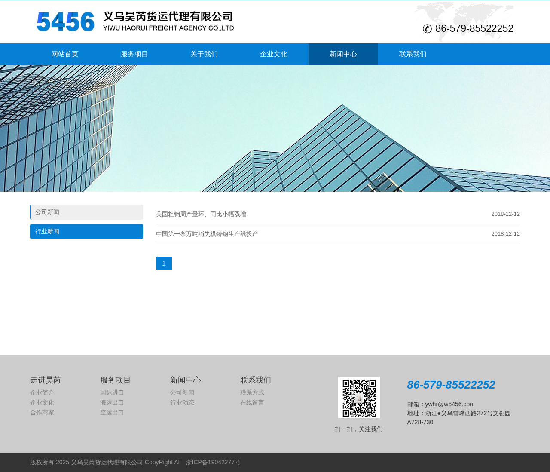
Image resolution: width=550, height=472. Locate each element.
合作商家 (42, 412)
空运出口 (112, 412)
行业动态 (182, 402)
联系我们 (413, 54)
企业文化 (273, 54)
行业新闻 (47, 231)
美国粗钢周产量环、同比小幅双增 (201, 214)
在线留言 (252, 402)
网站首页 (65, 54)
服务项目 (134, 54)
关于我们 (204, 54)
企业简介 (42, 392)
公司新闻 (47, 211)
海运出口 (112, 402)
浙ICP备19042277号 (213, 462)
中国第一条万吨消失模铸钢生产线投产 (207, 233)
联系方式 (252, 392)
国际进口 (112, 392)
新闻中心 (343, 54)
